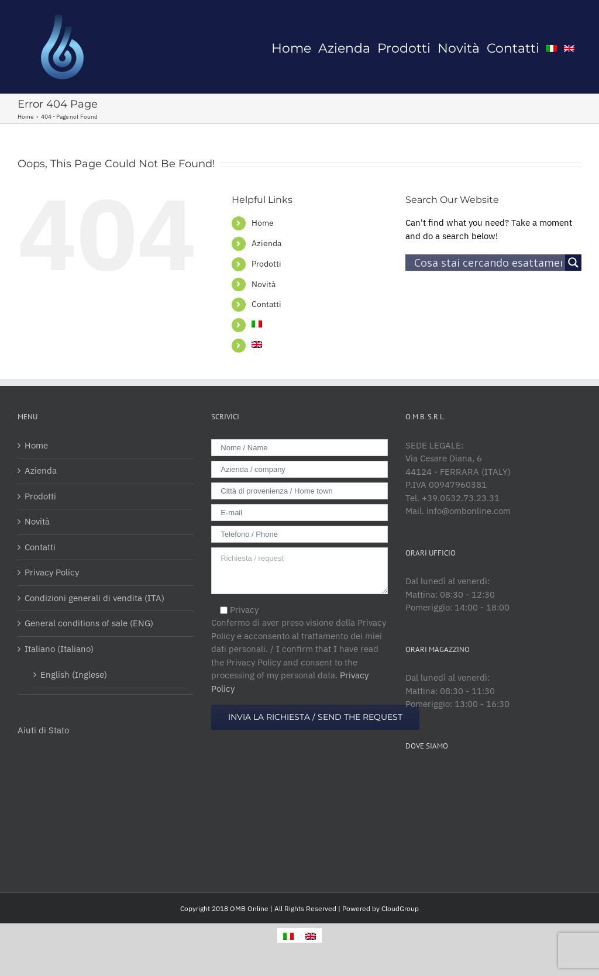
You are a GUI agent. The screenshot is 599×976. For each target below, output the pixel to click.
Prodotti (266, 263)
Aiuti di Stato (43, 730)
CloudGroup (400, 908)
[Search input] (488, 262)
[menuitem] (291, 47)
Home (263, 223)
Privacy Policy (52, 572)
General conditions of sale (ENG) (89, 623)
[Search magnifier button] (573, 262)
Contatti (266, 304)
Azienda (266, 243)
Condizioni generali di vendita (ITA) (94, 597)
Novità (264, 284)
